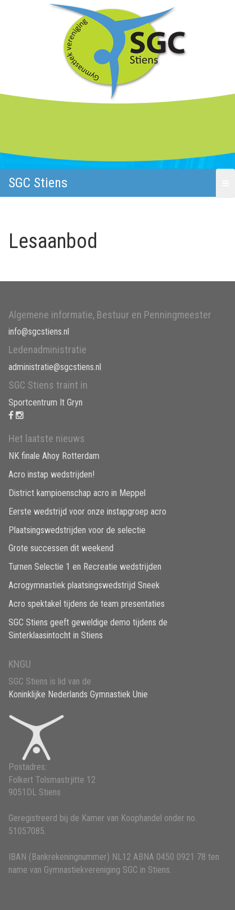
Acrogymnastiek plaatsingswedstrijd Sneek (84, 585)
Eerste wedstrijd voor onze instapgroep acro (87, 511)
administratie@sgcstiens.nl (54, 367)
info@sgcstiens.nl (38, 331)
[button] (225, 183)
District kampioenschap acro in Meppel (77, 493)
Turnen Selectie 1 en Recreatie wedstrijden (84, 566)
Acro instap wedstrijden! (51, 474)
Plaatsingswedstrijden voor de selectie (77, 530)
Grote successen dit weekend (61, 548)
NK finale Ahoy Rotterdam (54, 456)
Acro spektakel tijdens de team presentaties (86, 603)
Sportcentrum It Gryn (45, 402)
